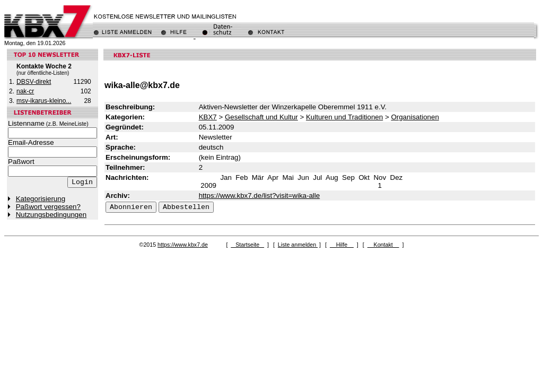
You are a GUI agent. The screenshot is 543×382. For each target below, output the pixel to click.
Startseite (247, 244)
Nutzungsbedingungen (51, 215)
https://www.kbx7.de (182, 244)
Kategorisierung (40, 199)
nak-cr (25, 91)
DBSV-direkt (33, 81)
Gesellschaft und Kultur (261, 117)
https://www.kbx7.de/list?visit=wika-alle (259, 195)
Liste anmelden (298, 244)
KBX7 (208, 117)
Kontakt (383, 244)
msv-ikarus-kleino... (43, 101)
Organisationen (415, 117)
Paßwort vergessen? (48, 207)
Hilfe (342, 244)
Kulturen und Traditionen (344, 117)
